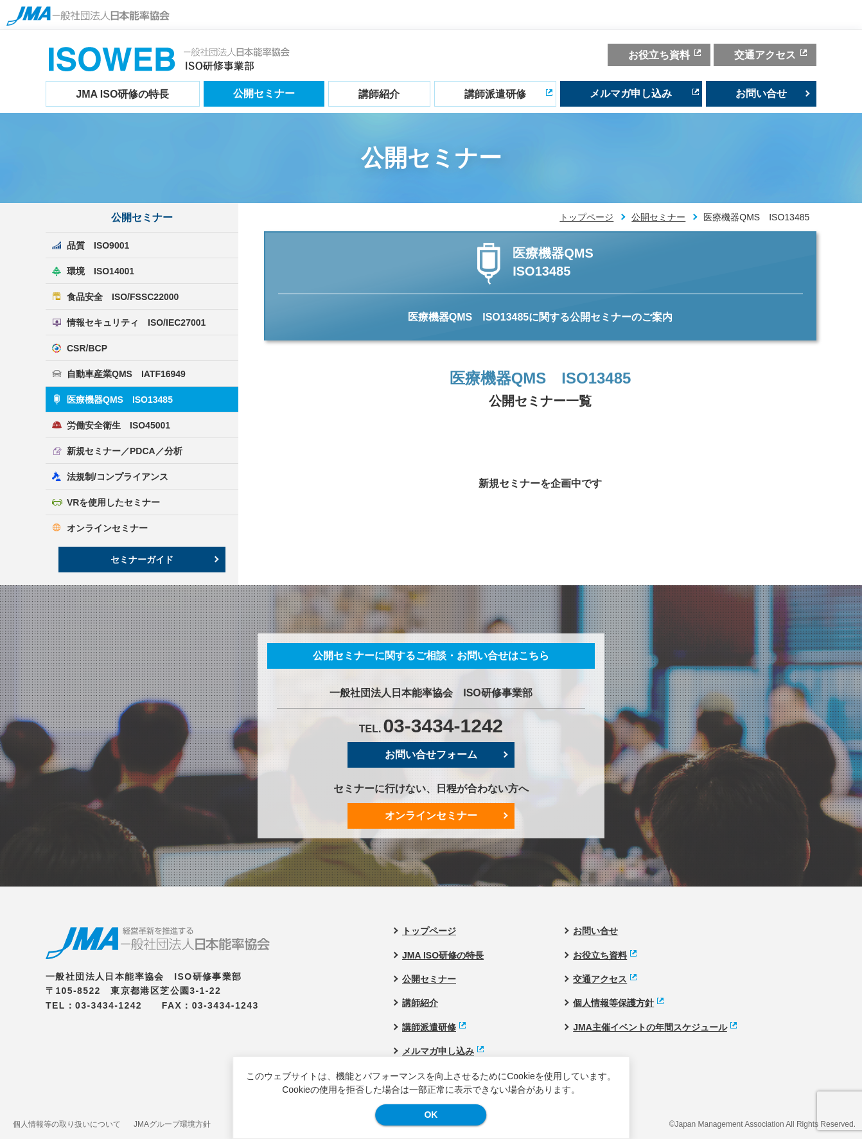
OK (430, 1114)
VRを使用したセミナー (113, 502)
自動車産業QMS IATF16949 (126, 374)
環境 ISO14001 (100, 271)
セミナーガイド (141, 559)
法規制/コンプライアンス (117, 477)
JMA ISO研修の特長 (122, 94)
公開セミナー (264, 93)
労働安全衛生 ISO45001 (118, 425)
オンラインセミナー (107, 528)
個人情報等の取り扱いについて (67, 1124)
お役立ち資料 (659, 54)
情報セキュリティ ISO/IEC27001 (136, 322)
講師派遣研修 (495, 94)
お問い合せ (761, 93)
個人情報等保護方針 (613, 1003)
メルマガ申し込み (631, 93)
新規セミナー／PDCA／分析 (124, 451)
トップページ (586, 217)
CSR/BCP (87, 348)
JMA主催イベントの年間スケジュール (650, 1027)
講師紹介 (379, 94)
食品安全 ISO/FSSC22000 (123, 297)
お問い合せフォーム (431, 754)
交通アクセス (765, 54)
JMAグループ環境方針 (172, 1124)
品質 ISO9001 (98, 245)
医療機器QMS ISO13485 (120, 399)
